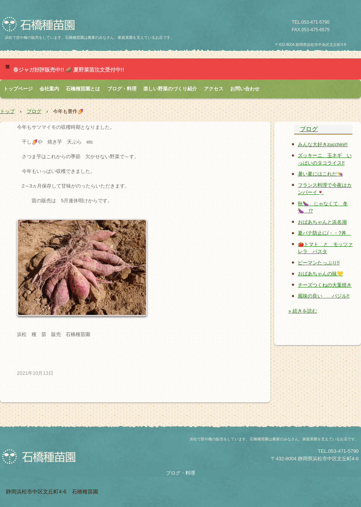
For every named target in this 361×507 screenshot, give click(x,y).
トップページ (18, 89)
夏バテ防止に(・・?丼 (324, 233)
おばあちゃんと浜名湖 (322, 222)
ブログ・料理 (122, 89)
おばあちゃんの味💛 (320, 273)
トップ (7, 111)
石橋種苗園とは (83, 89)
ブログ (34, 111)
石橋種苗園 (41, 24)
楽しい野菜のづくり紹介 (170, 89)
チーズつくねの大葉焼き (325, 285)
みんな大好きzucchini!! (322, 144)
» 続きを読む (302, 311)
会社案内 (49, 89)
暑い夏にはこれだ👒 (320, 174)
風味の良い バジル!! (323, 296)
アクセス (213, 89)
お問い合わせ (244, 89)
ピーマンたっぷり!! (319, 263)
